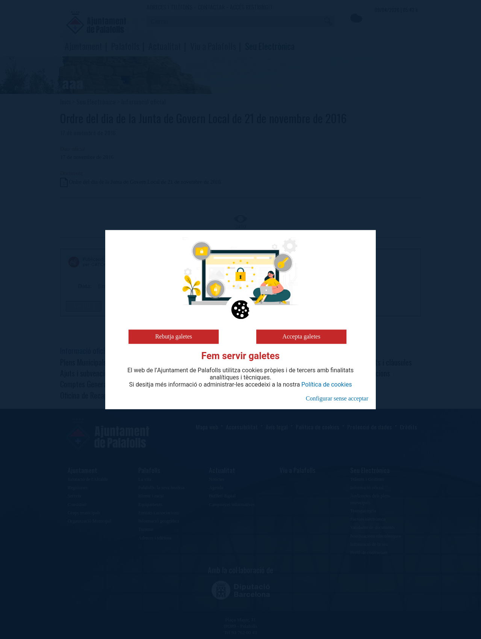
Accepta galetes (302, 336)
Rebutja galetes (173, 336)
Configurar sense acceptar (337, 398)
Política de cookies (326, 384)
